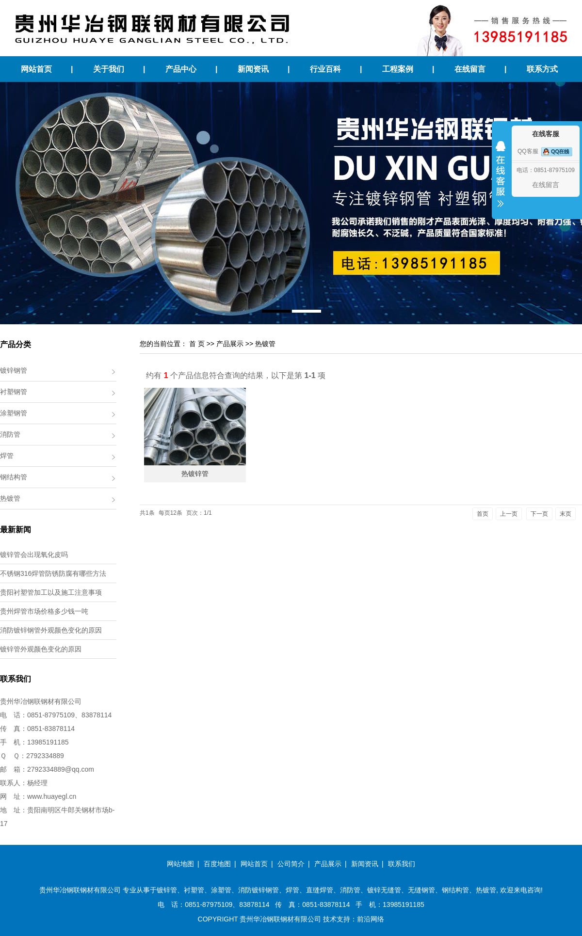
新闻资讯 (253, 69)
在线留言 (469, 69)
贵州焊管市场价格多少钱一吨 (44, 611)
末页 (565, 513)
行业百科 (325, 69)
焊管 (7, 456)
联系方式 (542, 69)
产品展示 (229, 344)
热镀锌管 (195, 473)
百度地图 (217, 864)
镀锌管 (167, 890)
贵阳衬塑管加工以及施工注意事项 (51, 592)
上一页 (508, 513)
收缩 (500, 180)
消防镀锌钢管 (258, 890)
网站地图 (180, 864)
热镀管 (10, 498)
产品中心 (180, 69)
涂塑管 (221, 890)
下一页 (539, 513)
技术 (330, 919)
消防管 (10, 434)
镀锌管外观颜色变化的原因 (40, 649)
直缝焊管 (319, 890)
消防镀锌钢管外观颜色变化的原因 (51, 630)
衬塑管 (194, 890)
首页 (482, 513)
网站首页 (36, 69)
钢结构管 (13, 477)
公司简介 (291, 864)
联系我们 (401, 864)
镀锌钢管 (13, 370)
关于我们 (108, 69)
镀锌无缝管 (384, 890)
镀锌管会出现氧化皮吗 (34, 554)
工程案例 (397, 69)
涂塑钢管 (13, 413)
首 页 (197, 344)
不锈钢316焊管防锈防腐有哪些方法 (53, 573)
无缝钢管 (421, 890)
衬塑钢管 (13, 392)
